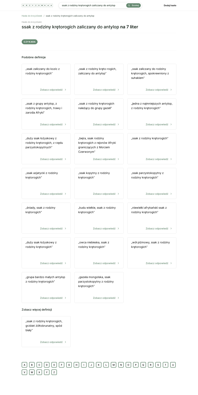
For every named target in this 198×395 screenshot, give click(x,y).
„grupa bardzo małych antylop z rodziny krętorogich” (46, 287)
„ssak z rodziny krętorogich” (151, 149)
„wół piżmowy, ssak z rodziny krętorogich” (151, 253)
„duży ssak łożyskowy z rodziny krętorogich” (46, 253)
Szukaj (133, 5)
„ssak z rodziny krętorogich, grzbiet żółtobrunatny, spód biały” (46, 332)
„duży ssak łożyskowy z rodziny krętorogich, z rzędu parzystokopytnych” (46, 149)
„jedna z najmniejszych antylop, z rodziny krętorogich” (151, 114)
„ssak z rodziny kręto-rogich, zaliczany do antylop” (99, 79)
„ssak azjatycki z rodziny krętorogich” (46, 183)
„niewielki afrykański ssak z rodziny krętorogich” (151, 218)
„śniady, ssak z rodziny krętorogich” (46, 218)
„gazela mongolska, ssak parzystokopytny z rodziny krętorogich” (99, 287)
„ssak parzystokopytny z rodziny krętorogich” (151, 183)
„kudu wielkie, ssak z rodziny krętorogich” (99, 218)
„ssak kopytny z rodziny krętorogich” (99, 183)
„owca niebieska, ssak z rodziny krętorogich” (99, 253)
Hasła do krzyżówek (32, 15)
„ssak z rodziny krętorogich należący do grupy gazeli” (99, 114)
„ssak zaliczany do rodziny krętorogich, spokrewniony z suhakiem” (151, 79)
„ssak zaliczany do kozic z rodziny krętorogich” (46, 79)
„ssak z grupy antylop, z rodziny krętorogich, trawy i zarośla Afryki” (46, 114)
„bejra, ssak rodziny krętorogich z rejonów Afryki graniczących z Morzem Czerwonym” (99, 149)
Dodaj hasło (170, 5)
